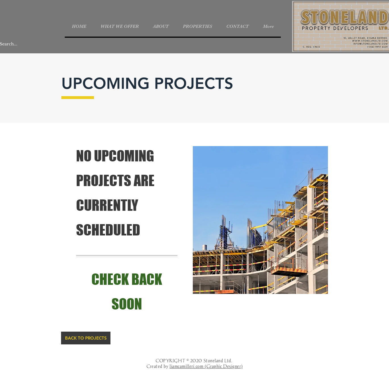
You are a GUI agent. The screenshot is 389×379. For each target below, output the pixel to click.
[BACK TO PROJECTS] (85, 338)
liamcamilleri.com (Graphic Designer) (206, 366)
